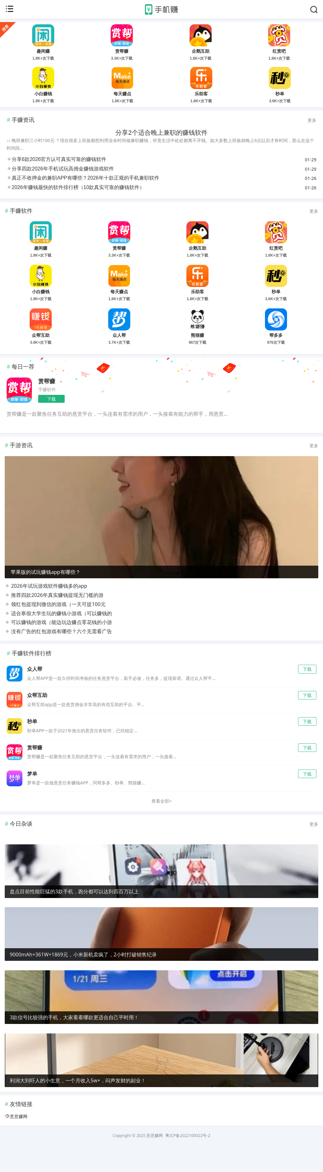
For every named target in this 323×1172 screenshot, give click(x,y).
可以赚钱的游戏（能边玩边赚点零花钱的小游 (58, 645)
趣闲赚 (43, 51)
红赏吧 (279, 51)
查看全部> (161, 824)
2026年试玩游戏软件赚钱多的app (46, 609)
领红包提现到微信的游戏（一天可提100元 (55, 627)
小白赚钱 (43, 93)
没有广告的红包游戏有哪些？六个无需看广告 (58, 654)
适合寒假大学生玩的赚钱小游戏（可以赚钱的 (58, 636)
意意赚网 (18, 1140)
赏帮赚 (121, 51)
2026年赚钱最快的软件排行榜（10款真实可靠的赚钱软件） (78, 187)
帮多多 (276, 335)
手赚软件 (47, 389)
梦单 (32, 797)
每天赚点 (122, 93)
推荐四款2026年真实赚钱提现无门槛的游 (54, 618)
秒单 (279, 93)
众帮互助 (41, 335)
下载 (51, 399)
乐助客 (201, 93)
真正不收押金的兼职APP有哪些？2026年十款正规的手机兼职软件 (85, 178)
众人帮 (119, 335)
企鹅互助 (200, 51)
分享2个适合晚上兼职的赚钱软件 (161, 132)
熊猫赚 (197, 335)
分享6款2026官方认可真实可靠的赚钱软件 (59, 159)
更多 (312, 120)
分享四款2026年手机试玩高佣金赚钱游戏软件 (63, 168)
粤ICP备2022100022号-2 (187, 1159)
